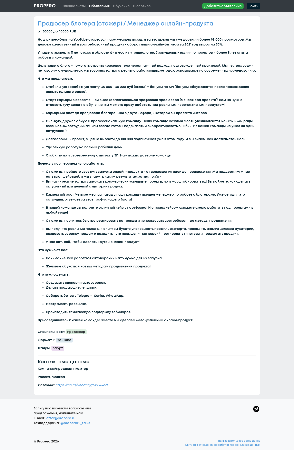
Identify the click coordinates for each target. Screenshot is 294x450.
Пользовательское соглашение (239, 441)
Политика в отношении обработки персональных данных (221, 445)
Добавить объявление (223, 6)
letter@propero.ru (60, 418)
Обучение (121, 6)
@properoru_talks (75, 423)
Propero (45, 6)
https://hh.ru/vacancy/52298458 (81, 385)
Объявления (99, 6)
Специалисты (74, 6)
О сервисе (142, 6)
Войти (253, 6)
